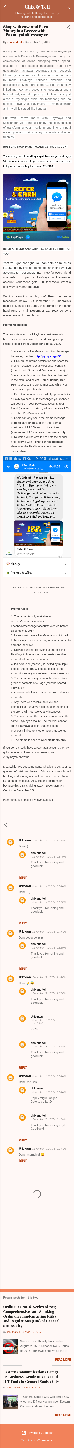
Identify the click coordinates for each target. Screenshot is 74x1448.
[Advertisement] (37, 1254)
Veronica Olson (45, 1440)
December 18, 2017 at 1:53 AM (49, 1076)
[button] (68, 28)
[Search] (68, 8)
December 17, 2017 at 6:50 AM (49, 886)
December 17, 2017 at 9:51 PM (49, 856)
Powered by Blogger (37, 1433)
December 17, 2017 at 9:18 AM (49, 931)
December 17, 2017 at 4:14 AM (49, 840)
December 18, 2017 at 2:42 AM (49, 1046)
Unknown (25, 840)
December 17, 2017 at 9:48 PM (49, 977)
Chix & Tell (37, 7)
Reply (23, 877)
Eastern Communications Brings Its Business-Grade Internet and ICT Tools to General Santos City (31, 1377)
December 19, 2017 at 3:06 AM (49, 1148)
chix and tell (38, 853)
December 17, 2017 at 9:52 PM (49, 902)
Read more (63, 1359)
